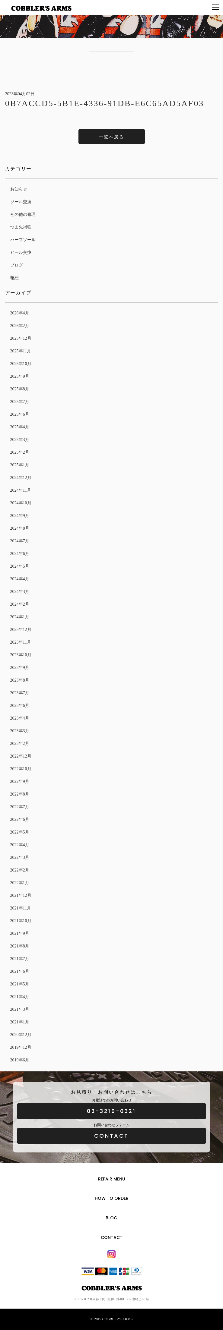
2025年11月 (20, 351)
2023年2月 (19, 743)
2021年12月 (20, 895)
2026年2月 (19, 325)
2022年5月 (19, 832)
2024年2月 (19, 604)
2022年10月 (20, 769)
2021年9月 (19, 933)
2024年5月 (19, 566)
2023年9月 (19, 667)
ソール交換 (20, 202)
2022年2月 (19, 870)
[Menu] (215, 7)
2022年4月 (19, 845)
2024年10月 (20, 503)
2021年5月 (19, 984)
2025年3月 (19, 439)
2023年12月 (20, 629)
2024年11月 (20, 490)
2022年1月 (19, 883)
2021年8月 (19, 946)
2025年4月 (19, 427)
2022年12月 (20, 756)
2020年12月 (20, 1034)
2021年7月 (19, 959)
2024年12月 (20, 477)
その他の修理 (23, 214)
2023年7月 (19, 693)
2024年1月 (19, 617)
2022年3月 (19, 857)
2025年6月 (19, 414)
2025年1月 (19, 465)
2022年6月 (19, 819)
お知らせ (18, 189)
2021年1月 (19, 1022)
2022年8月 (19, 794)
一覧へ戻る (111, 137)
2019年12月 (20, 1047)
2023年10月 (20, 655)
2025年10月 (20, 363)
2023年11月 (20, 642)
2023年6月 (19, 705)
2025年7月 (19, 401)
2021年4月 (19, 996)
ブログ (16, 265)
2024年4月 (19, 579)
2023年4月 (19, 718)
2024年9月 (19, 515)
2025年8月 (19, 389)
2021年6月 (19, 971)
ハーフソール (23, 240)
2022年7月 (19, 807)
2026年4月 (19, 313)
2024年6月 (19, 553)
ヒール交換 (20, 252)
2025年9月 (19, 376)
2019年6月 (19, 1060)
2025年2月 (19, 452)
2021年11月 (20, 908)
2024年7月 (19, 541)
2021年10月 (20, 921)
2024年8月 (19, 528)
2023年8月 (19, 680)
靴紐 (14, 278)
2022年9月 (19, 781)
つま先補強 (20, 227)
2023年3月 (19, 731)
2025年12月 (20, 338)
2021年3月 (19, 1009)
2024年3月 (19, 591)
